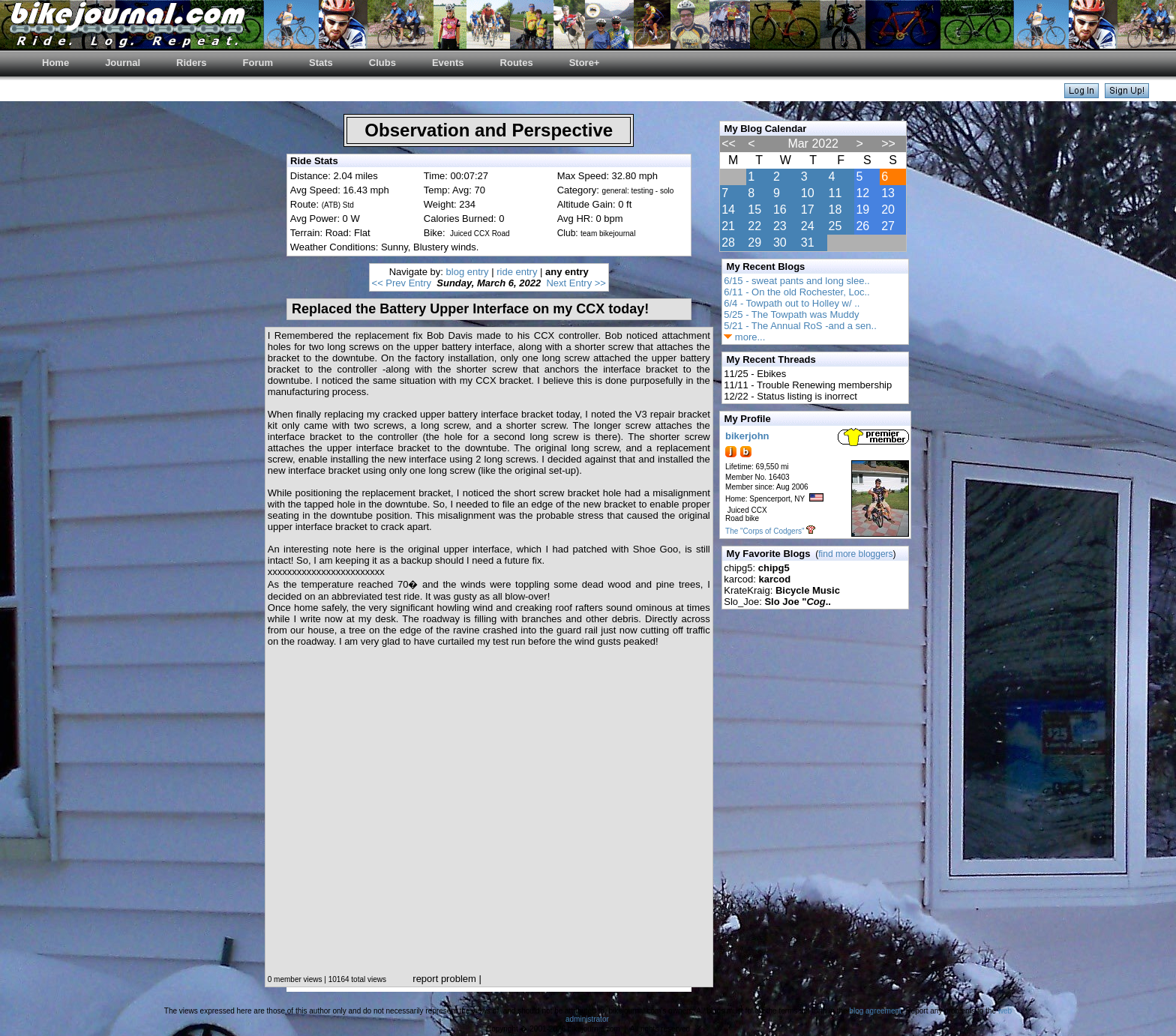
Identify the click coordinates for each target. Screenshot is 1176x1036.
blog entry (467, 271)
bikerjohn (747, 436)
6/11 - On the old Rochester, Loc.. (796, 292)
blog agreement (875, 1011)
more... (744, 337)
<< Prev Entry (401, 283)
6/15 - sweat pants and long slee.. (796, 280)
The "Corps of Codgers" (764, 531)
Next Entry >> (575, 283)
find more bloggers (855, 554)
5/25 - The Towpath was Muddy (791, 314)
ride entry (516, 271)
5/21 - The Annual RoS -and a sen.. (800, 325)
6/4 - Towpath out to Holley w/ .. (792, 303)
